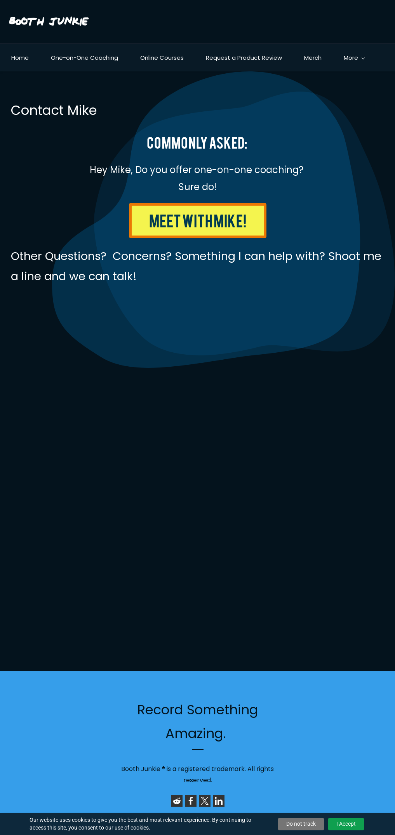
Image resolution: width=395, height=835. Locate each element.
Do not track (301, 824)
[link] (177, 801)
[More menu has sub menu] (354, 58)
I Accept (346, 824)
